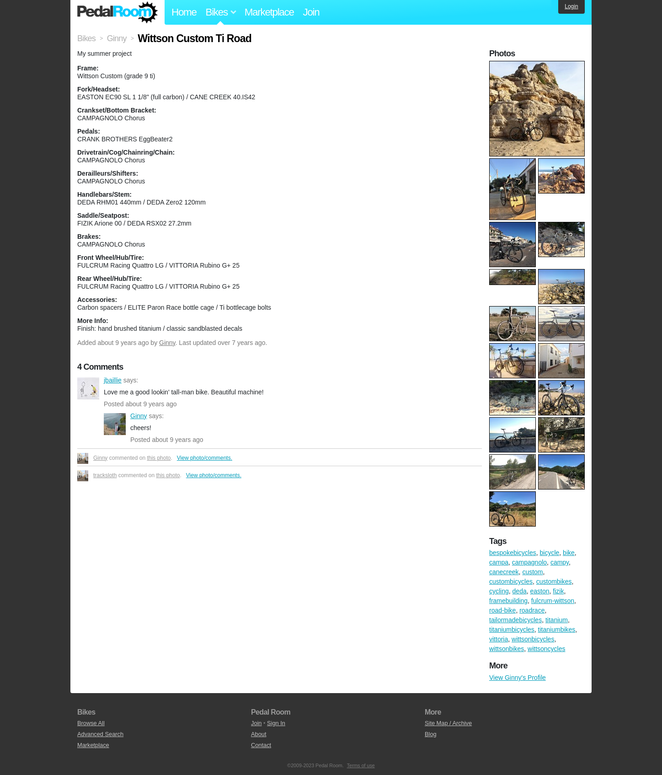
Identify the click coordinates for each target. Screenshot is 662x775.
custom (532, 572)
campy (559, 562)
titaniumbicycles (511, 629)
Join (311, 12)
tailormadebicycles (515, 620)
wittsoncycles (546, 648)
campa (498, 562)
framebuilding (508, 600)
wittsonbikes (506, 648)
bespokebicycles (512, 552)
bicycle (550, 552)
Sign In (276, 723)
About (258, 734)
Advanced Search (100, 734)
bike (569, 552)
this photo (159, 458)
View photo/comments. (204, 458)
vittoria (498, 639)
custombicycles (511, 581)
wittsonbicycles (533, 639)
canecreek (504, 572)
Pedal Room (117, 12)
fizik (558, 591)
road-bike (502, 610)
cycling (499, 591)
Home (184, 12)
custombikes (554, 581)
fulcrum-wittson (552, 600)
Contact (261, 745)
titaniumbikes (557, 629)
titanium (556, 620)
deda (520, 591)
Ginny (167, 342)
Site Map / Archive (448, 723)
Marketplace (269, 12)
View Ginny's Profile (517, 677)
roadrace (532, 610)
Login (571, 6)
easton (540, 591)
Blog (431, 734)
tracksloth (105, 475)
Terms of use (361, 765)
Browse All (91, 723)
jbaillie (88, 388)
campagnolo (529, 562)
